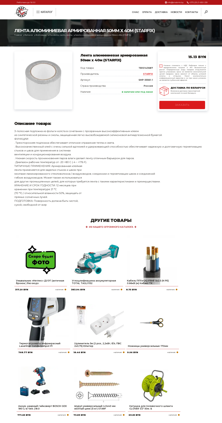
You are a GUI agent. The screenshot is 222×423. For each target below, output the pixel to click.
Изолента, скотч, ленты (63, 35)
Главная (18, 35)
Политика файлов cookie (28, 397)
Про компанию (95, 376)
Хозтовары (43, 35)
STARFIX (148, 73)
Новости (176, 12)
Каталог (29, 35)
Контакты (191, 12)
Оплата (147, 12)
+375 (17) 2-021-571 (164, 381)
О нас (135, 12)
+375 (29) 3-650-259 (198, 2)
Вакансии (92, 402)
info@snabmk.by (175, 2)
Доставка (161, 12)
